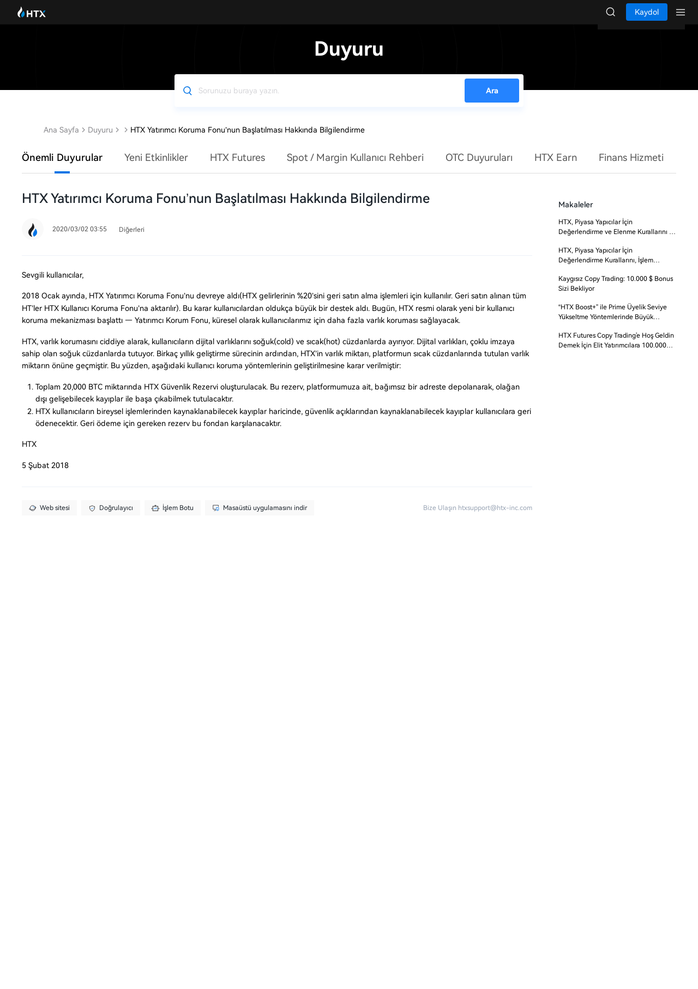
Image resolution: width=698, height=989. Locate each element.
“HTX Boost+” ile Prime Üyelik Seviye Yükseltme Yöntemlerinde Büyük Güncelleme (612, 327)
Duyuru (100, 140)
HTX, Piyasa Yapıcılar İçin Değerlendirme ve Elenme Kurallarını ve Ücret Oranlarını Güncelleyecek (617, 242)
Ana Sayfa (61, 140)
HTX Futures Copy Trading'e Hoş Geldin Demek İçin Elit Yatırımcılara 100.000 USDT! (616, 356)
